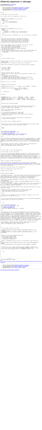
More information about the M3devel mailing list (9, 320)
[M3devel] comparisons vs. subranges (22, 7)
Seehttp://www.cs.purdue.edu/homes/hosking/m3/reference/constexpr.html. (16, 193)
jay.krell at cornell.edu (21, 158)
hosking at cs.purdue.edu (11, 4)
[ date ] (12, 9)
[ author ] (24, 9)
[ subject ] (20, 9)
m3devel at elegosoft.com (8, 158)
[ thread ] (16, 9)
